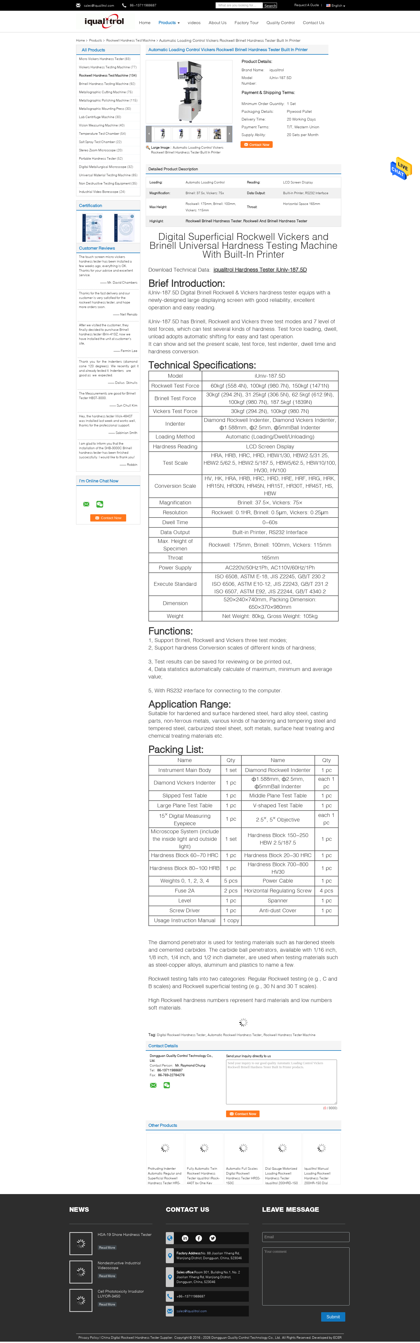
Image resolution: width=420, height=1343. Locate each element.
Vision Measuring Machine (98, 125)
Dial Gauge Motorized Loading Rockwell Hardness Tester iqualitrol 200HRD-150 (281, 1175)
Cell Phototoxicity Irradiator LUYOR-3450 (121, 1293)
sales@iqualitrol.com (99, 5)
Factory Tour (246, 22)
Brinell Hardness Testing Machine (104, 84)
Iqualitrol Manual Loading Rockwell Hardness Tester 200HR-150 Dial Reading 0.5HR (317, 1178)
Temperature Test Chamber (99, 134)
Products (167, 22)
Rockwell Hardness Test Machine (130, 40)
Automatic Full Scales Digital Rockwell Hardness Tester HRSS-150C (243, 1175)
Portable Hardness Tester (97, 158)
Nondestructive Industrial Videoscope (119, 1265)
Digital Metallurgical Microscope (102, 167)
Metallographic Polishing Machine (104, 100)
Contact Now (259, 144)
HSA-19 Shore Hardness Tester (125, 1234)
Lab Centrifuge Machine (96, 117)
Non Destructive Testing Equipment (104, 183)
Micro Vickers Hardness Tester (101, 59)
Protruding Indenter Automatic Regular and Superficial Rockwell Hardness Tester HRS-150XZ (164, 1178)
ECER (337, 1338)
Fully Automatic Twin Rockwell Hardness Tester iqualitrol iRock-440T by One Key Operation (203, 1178)
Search (270, 6)
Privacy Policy (88, 1338)
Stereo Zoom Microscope (97, 150)
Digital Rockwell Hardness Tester (181, 1035)
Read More (107, 1248)
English (338, 5)
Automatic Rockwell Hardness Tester (234, 1035)
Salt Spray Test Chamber (97, 142)
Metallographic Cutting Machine (102, 92)
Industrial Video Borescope (98, 192)
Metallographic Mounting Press (101, 109)
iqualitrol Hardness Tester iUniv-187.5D (260, 269)
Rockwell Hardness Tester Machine (290, 1035)
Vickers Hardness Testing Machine (104, 67)
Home (145, 22)
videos (194, 22)
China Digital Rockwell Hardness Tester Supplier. (137, 1338)
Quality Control (281, 22)
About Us (218, 22)
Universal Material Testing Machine (105, 175)
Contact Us (313, 22)
